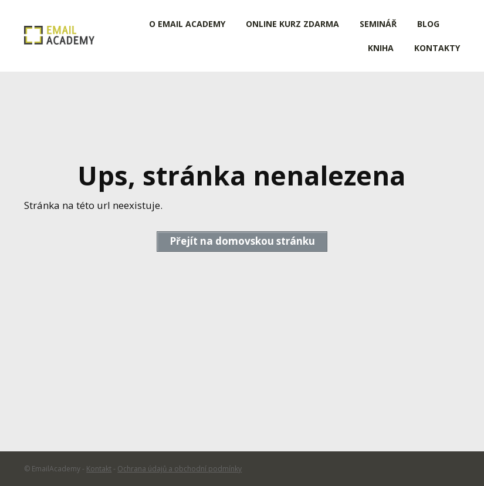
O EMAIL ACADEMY (187, 23)
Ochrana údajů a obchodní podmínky (179, 469)
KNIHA (381, 47)
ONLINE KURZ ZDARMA (292, 23)
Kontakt (98, 469)
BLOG (428, 23)
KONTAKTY (437, 47)
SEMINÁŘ (378, 23)
